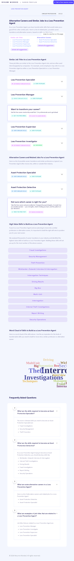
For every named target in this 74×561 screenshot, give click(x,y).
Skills (61, 13)
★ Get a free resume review (63, 2)
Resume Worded (19, 2)
